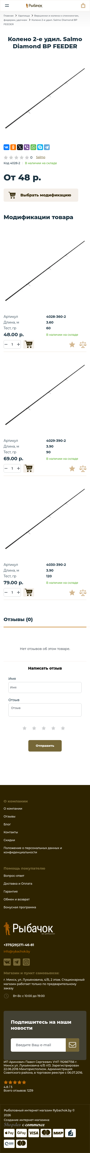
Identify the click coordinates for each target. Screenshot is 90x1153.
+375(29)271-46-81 (19, 945)
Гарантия (11, 891)
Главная (8, 15)
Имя (12, 679)
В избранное (74, 344)
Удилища (24, 15)
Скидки (9, 840)
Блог (7, 824)
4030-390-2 (56, 565)
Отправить (45, 745)
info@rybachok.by (17, 951)
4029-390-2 (56, 440)
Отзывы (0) (18, 619)
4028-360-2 (56, 316)
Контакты (11, 832)
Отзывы (9, 816)
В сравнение (83, 344)
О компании (13, 808)
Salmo (40, 157)
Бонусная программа (20, 907)
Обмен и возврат (17, 899)
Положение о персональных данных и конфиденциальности (33, 850)
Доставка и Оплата (18, 883)
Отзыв (13, 700)
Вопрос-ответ (14, 875)
